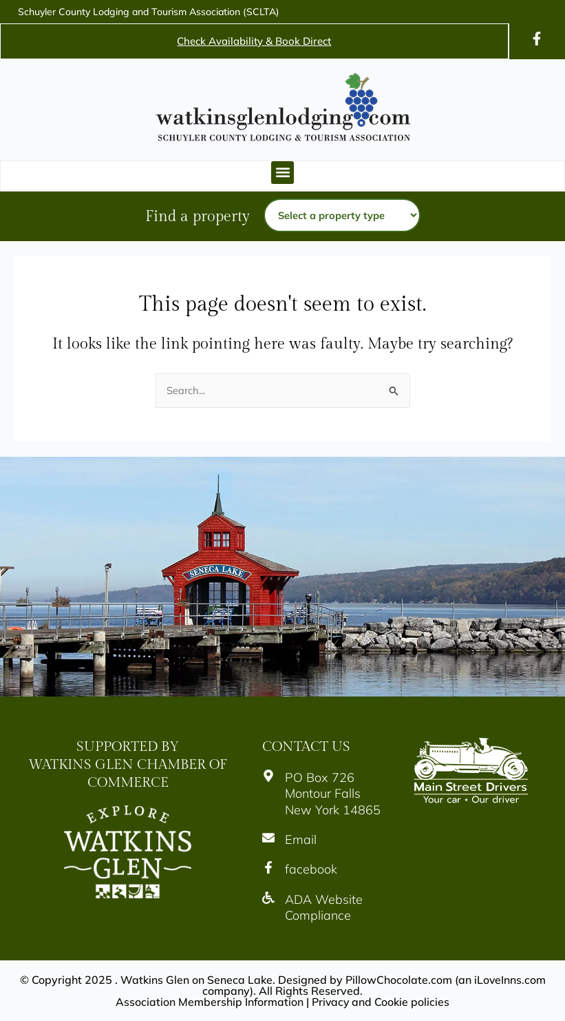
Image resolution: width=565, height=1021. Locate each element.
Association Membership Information (209, 1002)
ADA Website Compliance (324, 907)
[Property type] (342, 215)
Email (301, 839)
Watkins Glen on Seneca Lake (196, 980)
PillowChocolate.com (398, 980)
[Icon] (537, 38)
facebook (311, 870)
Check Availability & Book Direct (254, 41)
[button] (282, 172)
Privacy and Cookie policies (381, 1002)
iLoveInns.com (509, 980)
